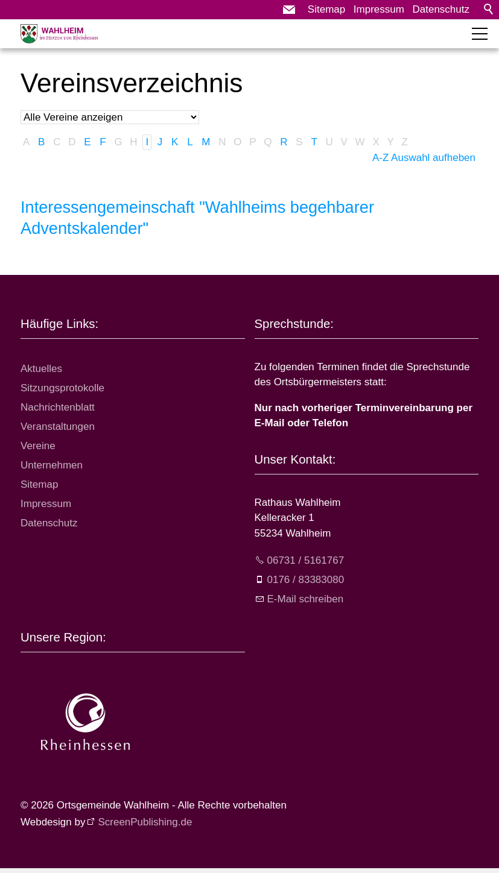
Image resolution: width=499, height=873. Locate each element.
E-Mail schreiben (305, 599)
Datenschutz (441, 9)
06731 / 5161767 (306, 560)
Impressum (379, 9)
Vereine (38, 446)
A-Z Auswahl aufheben (423, 157)
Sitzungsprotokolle (62, 388)
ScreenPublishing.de (145, 822)
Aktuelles (41, 368)
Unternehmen (52, 465)
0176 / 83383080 (306, 579)
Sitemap (326, 9)
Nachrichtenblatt (58, 407)
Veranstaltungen (58, 426)
